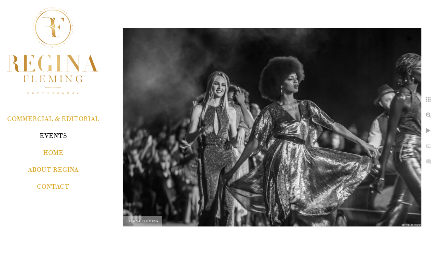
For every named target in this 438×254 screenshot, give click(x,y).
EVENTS (53, 136)
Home (53, 153)
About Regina (53, 170)
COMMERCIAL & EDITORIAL (53, 119)
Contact (53, 187)
